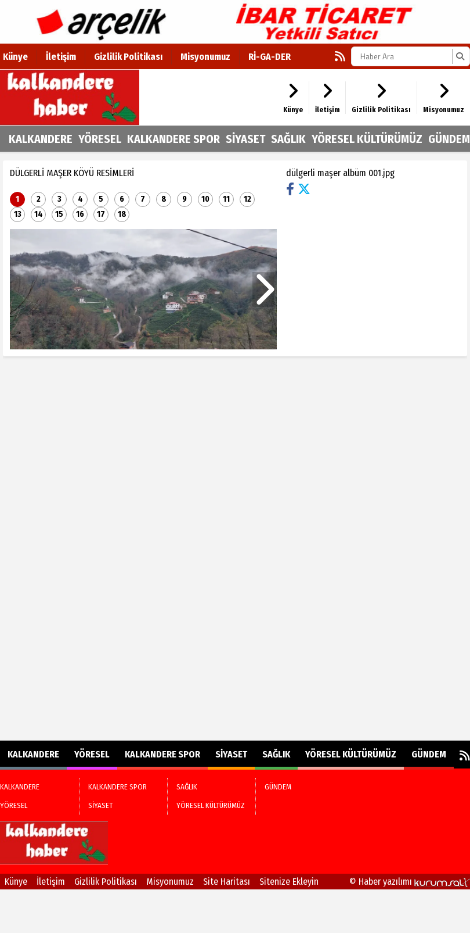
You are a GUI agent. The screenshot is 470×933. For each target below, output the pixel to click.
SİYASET (245, 139)
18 (122, 214)
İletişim (61, 56)
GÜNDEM (449, 139)
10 (205, 199)
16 (80, 214)
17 (101, 214)
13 (17, 214)
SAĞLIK (288, 139)
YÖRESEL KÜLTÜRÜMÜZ (367, 139)
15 (59, 214)
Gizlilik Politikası (128, 56)
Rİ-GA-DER (269, 56)
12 (247, 199)
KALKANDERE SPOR (173, 139)
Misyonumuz (205, 56)
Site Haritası (226, 881)
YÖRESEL (99, 139)
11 (226, 199)
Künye (15, 56)
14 (38, 214)
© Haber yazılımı (409, 881)
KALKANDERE (41, 139)
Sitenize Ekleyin (289, 881)
